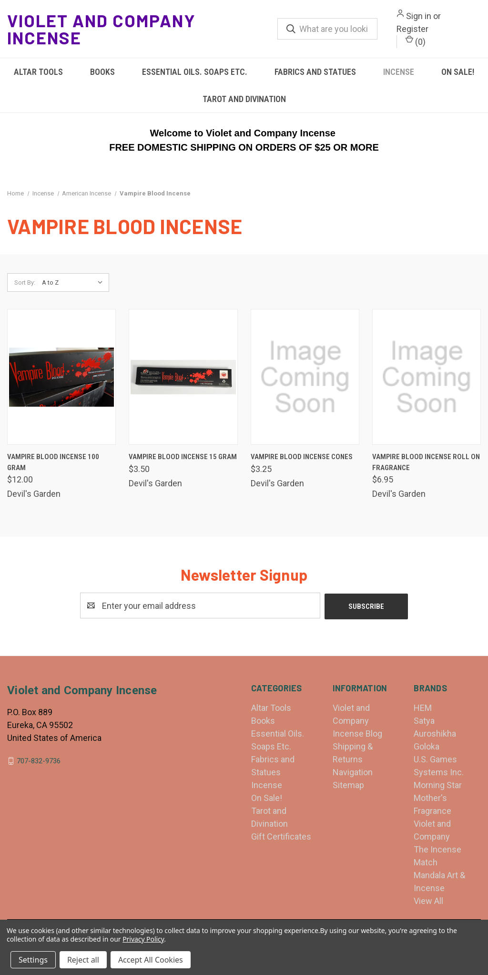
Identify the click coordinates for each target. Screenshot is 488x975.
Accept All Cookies (150, 959)
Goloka (426, 745)
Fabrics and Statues (315, 72)
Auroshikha (435, 733)
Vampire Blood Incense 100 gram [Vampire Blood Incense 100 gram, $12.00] (53, 462)
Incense (398, 72)
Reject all (83, 959)
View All (428, 900)
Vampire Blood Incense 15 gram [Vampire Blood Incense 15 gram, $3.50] (183, 456)
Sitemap (348, 784)
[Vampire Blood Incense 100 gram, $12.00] (61, 377)
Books (102, 72)
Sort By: (24, 282)
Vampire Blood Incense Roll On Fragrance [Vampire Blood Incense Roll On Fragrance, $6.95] (426, 462)
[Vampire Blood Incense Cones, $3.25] (305, 377)
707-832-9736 (39, 760)
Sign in (418, 16)
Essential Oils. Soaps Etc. (194, 72)
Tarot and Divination (244, 99)
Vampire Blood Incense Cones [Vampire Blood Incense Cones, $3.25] (302, 456)
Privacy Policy (143, 939)
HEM (423, 707)
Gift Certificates (281, 836)
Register (412, 29)
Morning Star (438, 784)
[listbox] (75, 283)
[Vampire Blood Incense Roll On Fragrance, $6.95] (426, 377)
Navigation (353, 771)
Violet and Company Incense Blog (357, 720)
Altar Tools (38, 72)
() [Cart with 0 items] (416, 41)
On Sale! (266, 797)
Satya (424, 720)
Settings (33, 959)
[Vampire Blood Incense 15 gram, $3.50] (183, 377)
